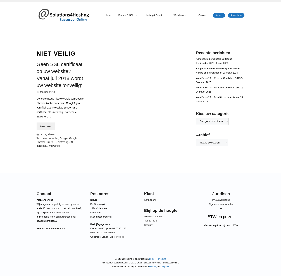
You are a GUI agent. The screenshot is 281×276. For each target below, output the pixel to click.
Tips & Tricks (150, 220)
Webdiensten (184, 15)
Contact (202, 15)
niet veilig (63, 142)
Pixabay (153, 266)
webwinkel (54, 145)
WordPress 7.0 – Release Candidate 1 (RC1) (219, 87)
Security (148, 225)
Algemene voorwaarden (221, 204)
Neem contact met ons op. (51, 228)
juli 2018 (51, 142)
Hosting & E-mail (157, 15)
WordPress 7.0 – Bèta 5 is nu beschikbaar (218, 97)
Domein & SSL (129, 15)
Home (108, 15)
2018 (43, 134)
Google (64, 138)
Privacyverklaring (221, 200)
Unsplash (165, 266)
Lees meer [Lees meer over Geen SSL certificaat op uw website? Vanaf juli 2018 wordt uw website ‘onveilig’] (45, 126)
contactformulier (49, 138)
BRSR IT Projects (115, 236)
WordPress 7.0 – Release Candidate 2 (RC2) (219, 78)
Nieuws (218, 15)
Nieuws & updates (153, 216)
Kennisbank (236, 15)
